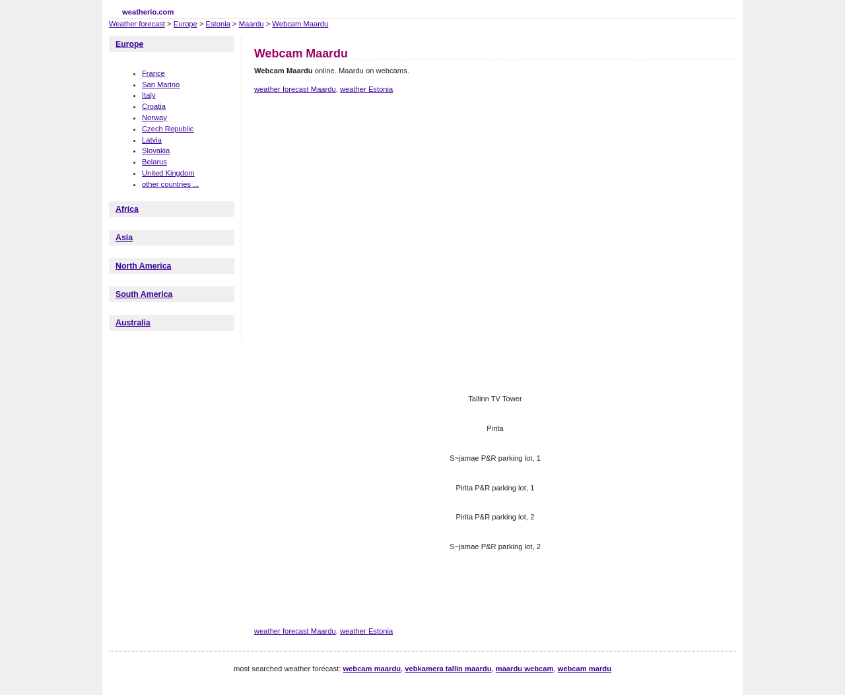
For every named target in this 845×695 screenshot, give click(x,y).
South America (144, 294)
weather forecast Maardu (295, 89)
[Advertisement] (494, 150)
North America (143, 266)
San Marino (161, 84)
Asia (124, 237)
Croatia (154, 106)
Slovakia (156, 150)
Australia (133, 322)
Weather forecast (137, 24)
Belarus (154, 162)
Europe (185, 24)
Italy (149, 95)
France (153, 73)
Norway (154, 117)
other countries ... (170, 184)
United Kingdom (168, 173)
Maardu (251, 24)
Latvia (152, 140)
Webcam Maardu (300, 24)
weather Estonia (366, 89)
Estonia (218, 24)
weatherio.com (148, 12)
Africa (127, 209)
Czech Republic (167, 129)
